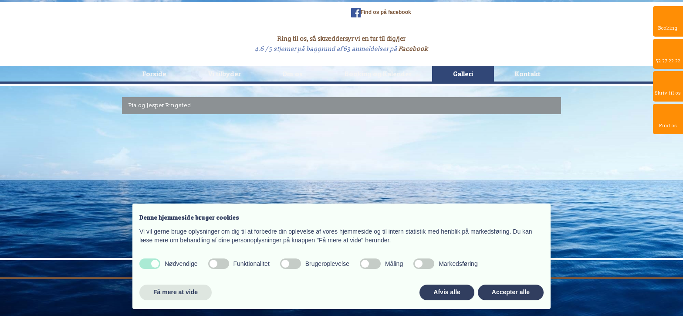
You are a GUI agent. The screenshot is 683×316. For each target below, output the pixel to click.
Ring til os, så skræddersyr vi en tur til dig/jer (341, 39)
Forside (154, 73)
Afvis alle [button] (446, 292)
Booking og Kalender (378, 73)
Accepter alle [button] (511, 292)
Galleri (463, 73)
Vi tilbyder (224, 73)
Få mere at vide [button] (175, 292)
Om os (292, 73)
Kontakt (528, 73)
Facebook (413, 49)
